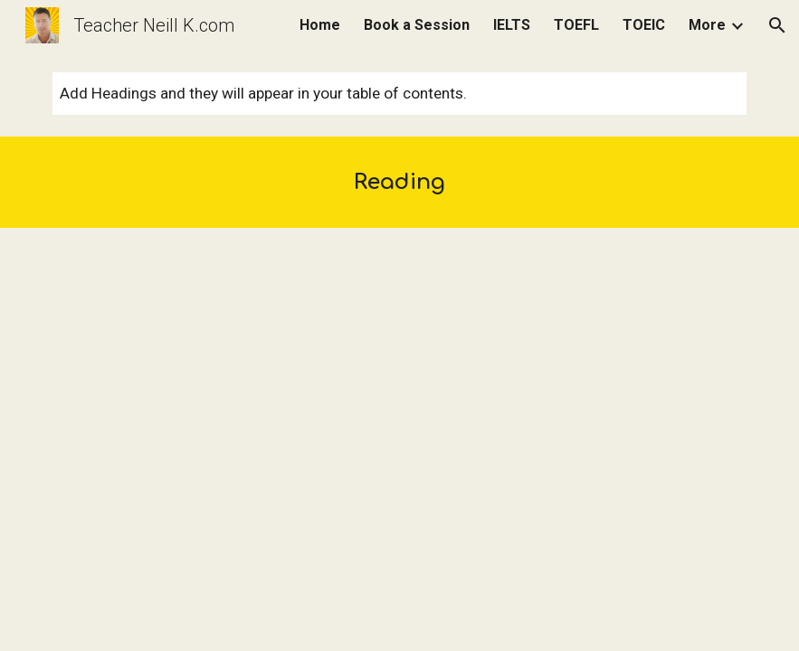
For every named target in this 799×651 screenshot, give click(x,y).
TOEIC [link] (644, 24)
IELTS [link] (511, 24)
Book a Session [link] (417, 24)
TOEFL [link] (576, 24)
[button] (777, 25)
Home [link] (320, 24)
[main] (399, 182)
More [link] (707, 24)
